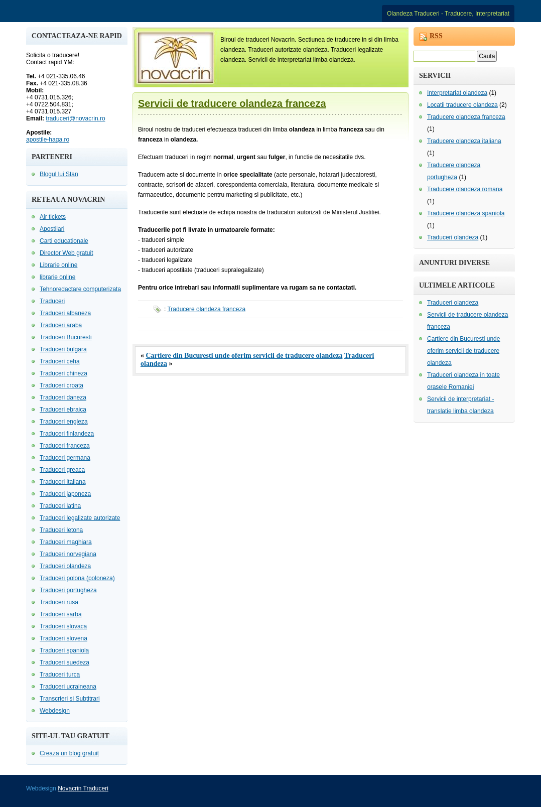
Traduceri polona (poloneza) (77, 578)
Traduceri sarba (61, 614)
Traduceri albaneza (65, 313)
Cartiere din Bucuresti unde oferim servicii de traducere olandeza (244, 355)
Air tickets (53, 216)
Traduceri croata (61, 385)
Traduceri (52, 301)
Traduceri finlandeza (67, 433)
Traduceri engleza (64, 421)
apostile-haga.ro (47, 139)
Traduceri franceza (65, 445)
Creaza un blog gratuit (69, 753)
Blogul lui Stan (59, 174)
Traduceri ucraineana (68, 686)
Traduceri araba (61, 325)
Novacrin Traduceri (83, 788)
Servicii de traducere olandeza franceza (232, 103)
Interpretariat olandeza (457, 92)
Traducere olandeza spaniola (465, 213)
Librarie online (58, 264)
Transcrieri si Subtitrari (70, 698)
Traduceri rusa (59, 602)
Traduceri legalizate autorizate (80, 517)
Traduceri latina (60, 505)
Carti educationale (64, 240)
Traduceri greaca (62, 469)
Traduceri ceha (60, 361)
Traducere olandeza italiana (464, 141)
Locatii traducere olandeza (462, 104)
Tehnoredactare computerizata (80, 289)
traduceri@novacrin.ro (75, 118)
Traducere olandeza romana (464, 189)
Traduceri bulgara (63, 349)
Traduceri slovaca (63, 626)
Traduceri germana (65, 457)
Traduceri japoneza (65, 493)
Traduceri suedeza (64, 662)
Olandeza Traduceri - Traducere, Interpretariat (448, 13)
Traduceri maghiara (66, 542)
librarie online (57, 277)
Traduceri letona (61, 529)
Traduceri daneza (63, 397)
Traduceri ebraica (63, 409)
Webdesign (55, 710)
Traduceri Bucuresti (66, 337)
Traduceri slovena (63, 638)
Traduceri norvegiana (68, 554)
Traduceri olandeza (65, 566)
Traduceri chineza (63, 373)
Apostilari (52, 228)
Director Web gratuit (66, 252)
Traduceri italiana (63, 481)
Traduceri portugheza (68, 590)
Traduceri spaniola (64, 650)
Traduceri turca (60, 674)
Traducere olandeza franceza (206, 309)
